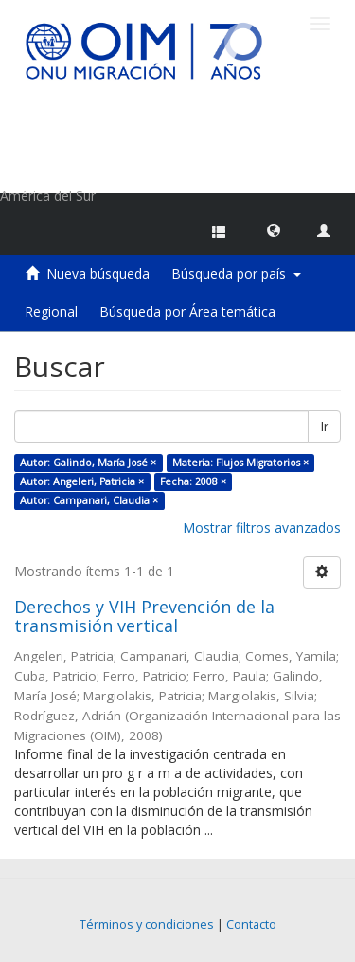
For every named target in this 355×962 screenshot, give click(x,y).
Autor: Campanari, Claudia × (89, 500)
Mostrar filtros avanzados (262, 527)
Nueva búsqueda (98, 273)
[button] (274, 229)
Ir (324, 426)
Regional (51, 311)
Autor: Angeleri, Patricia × (82, 481)
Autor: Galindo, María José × (88, 462)
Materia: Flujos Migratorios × (240, 462)
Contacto (251, 925)
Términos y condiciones (147, 925)
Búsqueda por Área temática (187, 311)
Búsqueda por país (236, 273)
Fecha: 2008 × (193, 481)
